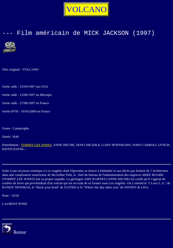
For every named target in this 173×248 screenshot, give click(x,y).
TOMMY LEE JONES (36, 145)
